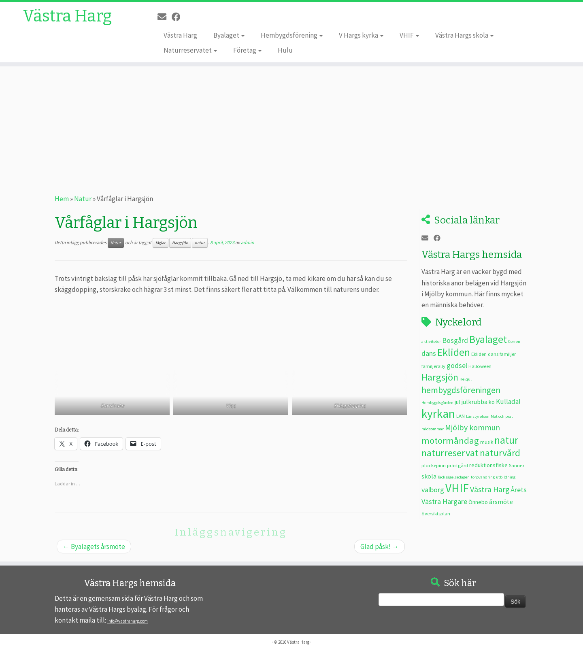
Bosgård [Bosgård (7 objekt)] (455, 340)
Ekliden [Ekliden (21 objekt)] (453, 352)
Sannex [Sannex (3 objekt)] (517, 465)
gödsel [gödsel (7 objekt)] (457, 365)
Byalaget (229, 35)
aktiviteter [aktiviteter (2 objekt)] (431, 341)
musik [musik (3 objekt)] (486, 441)
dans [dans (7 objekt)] (428, 353)
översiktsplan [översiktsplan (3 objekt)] (435, 513)
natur (200, 242)
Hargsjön (180, 242)
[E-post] (164, 17)
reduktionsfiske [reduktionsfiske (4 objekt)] (488, 465)
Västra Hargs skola (464, 35)
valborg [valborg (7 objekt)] (432, 489)
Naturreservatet (190, 50)
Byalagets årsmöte (94, 546)
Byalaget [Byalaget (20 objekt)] (488, 339)
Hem (62, 198)
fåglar (160, 242)
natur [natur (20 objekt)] (506, 440)
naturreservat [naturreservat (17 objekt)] (450, 453)
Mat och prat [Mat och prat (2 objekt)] (502, 416)
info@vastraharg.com (127, 621)
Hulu (285, 50)
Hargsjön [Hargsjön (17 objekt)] (439, 377)
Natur (82, 198)
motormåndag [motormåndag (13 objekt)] (450, 440)
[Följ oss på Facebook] (179, 17)
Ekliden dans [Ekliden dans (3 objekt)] (484, 354)
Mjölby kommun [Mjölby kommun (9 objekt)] (472, 427)
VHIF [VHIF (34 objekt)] (457, 488)
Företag (247, 50)
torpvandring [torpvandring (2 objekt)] (483, 477)
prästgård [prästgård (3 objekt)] (457, 465)
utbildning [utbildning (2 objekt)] (505, 477)
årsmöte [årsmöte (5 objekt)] (501, 502)
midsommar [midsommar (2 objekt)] (432, 429)
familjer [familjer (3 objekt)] (508, 354)
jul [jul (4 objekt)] (457, 402)
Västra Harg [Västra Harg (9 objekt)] (489, 489)
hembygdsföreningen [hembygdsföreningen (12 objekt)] (460, 390)
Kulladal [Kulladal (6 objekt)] (508, 401)
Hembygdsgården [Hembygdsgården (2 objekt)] (437, 402)
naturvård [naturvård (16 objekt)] (500, 453)
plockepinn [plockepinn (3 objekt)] (433, 465)
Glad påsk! (379, 546)
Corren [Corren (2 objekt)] (514, 341)
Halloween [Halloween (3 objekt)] (480, 366)
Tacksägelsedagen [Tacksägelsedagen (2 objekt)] (454, 477)
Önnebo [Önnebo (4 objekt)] (478, 502)
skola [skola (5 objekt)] (428, 476)
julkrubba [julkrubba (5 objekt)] (474, 402)
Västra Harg (67, 16)
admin (247, 242)
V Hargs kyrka (361, 35)
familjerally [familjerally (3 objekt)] (433, 366)
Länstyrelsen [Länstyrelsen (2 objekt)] (477, 416)
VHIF (409, 35)
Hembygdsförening (292, 35)
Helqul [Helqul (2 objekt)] (466, 379)
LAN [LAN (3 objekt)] (460, 416)
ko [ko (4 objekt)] (492, 402)
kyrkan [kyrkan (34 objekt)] (438, 413)
